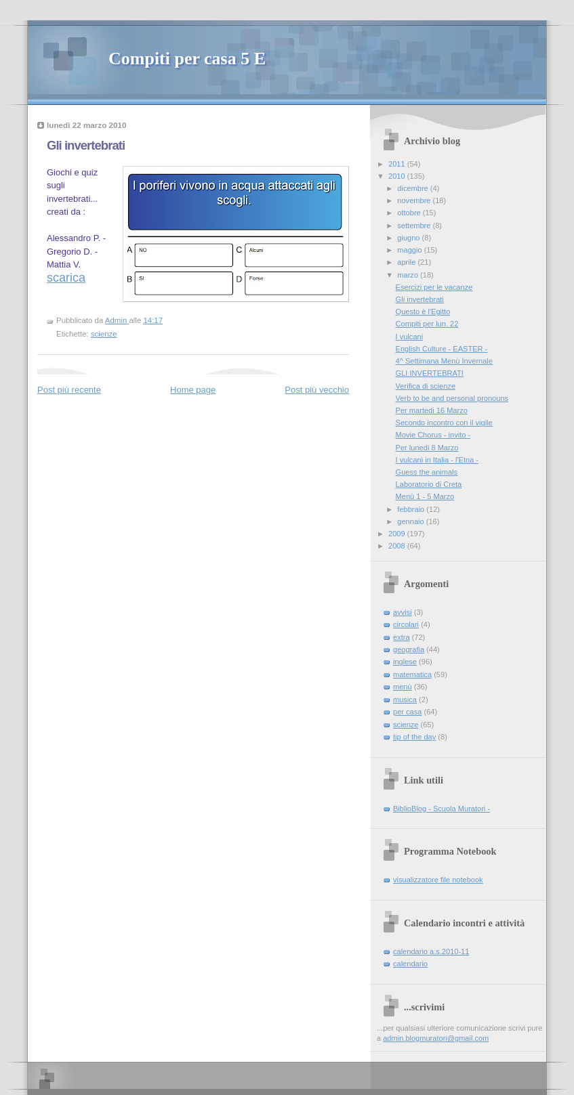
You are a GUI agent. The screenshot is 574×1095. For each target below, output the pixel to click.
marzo (408, 275)
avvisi (402, 612)
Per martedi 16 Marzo (432, 410)
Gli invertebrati (420, 299)
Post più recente (69, 390)
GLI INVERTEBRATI (430, 373)
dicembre (413, 188)
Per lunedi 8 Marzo (427, 448)
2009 (397, 534)
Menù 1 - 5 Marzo (425, 496)
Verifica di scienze (425, 386)
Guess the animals (427, 472)
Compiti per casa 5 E (187, 58)
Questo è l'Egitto (423, 311)
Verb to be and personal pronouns (452, 398)
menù (402, 687)
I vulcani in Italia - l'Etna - (437, 460)
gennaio (411, 521)
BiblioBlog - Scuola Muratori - (441, 808)
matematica (412, 674)
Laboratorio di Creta (429, 484)
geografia (408, 649)
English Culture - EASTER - (442, 349)
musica (405, 699)
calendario (410, 964)
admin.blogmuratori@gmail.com (436, 1038)
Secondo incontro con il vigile (444, 422)
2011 (397, 164)
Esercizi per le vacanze (434, 287)
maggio (410, 250)
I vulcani (410, 336)
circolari (406, 624)
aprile (407, 262)
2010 (397, 176)
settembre (414, 225)
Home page (193, 390)
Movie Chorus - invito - (433, 435)
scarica (66, 277)
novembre (414, 200)
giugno (409, 238)
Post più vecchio (317, 390)
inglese (405, 662)
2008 (397, 546)
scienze (104, 334)
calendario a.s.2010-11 (431, 951)
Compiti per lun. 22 (427, 324)
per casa (407, 712)
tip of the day (414, 737)
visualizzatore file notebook (438, 880)
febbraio (411, 509)
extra (401, 637)
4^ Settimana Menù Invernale (444, 361)
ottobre (409, 213)
